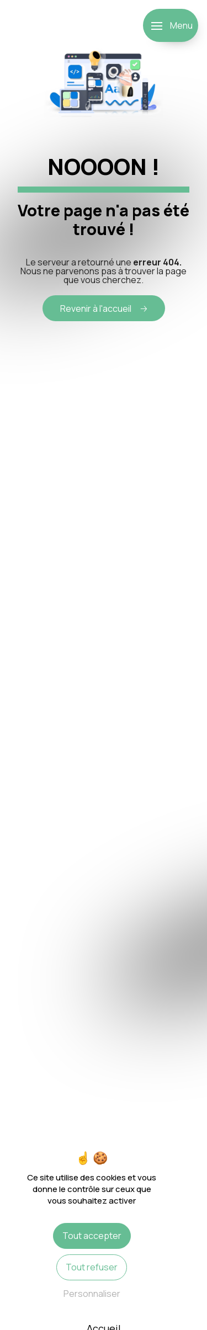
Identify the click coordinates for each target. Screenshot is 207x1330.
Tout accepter (91, 1236)
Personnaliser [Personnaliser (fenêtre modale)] (91, 1294)
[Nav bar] (170, 25)
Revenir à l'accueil (95, 308)
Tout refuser (92, 1267)
